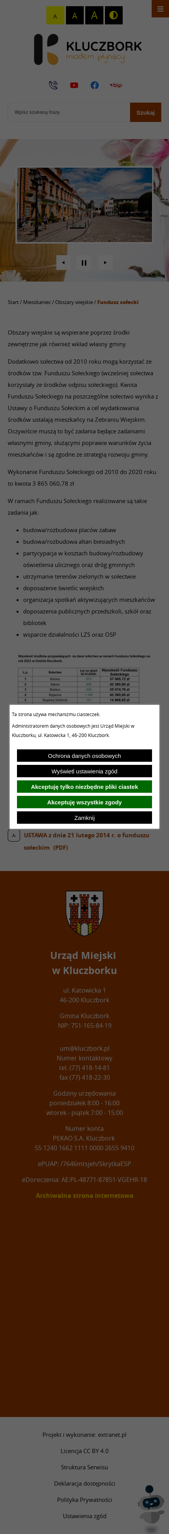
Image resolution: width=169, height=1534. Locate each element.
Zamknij (84, 817)
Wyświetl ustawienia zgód (85, 771)
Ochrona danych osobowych (84, 755)
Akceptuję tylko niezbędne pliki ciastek (84, 786)
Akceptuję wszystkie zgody (84, 802)
